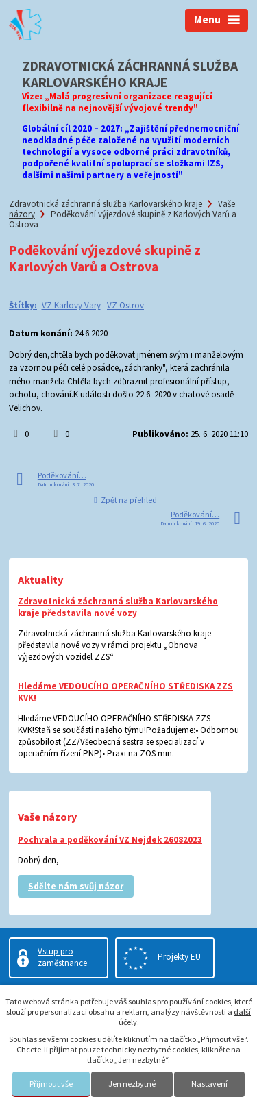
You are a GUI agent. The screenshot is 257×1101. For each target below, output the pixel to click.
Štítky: (23, 305)
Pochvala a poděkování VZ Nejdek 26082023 (110, 839)
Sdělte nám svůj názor (75, 886)
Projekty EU (179, 957)
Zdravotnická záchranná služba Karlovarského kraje (105, 204)
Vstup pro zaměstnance (62, 957)
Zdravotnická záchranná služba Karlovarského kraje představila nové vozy (118, 607)
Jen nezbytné (132, 1083)
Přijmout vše (51, 1083)
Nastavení (209, 1083)
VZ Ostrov (125, 305)
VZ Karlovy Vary (71, 305)
